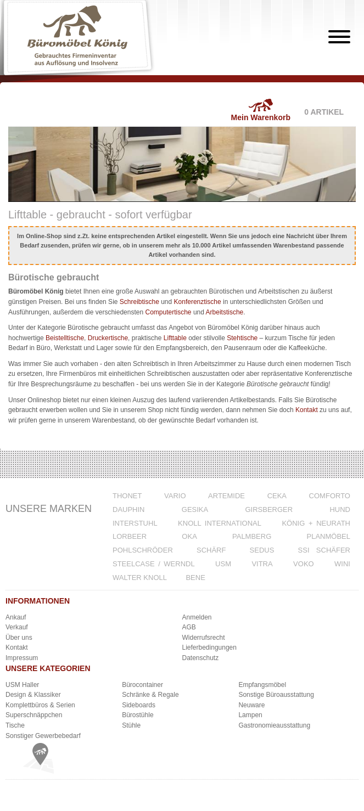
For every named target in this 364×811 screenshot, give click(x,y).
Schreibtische (139, 302)
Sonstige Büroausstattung (275, 695)
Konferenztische (197, 302)
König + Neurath (316, 523)
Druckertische (108, 338)
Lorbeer (130, 536)
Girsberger (269, 509)
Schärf (211, 550)
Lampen (250, 715)
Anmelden (197, 617)
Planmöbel (328, 536)
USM (223, 564)
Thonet (127, 496)
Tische (15, 725)
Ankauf (15, 617)
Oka (189, 536)
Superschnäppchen (33, 715)
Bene (195, 577)
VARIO (175, 496)
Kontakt (306, 410)
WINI (342, 564)
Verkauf (16, 627)
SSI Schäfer (324, 550)
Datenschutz (200, 658)
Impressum (21, 658)
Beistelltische (65, 338)
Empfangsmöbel (262, 685)
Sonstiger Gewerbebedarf (43, 736)
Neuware (251, 705)
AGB (189, 627)
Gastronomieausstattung (274, 725)
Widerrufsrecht (203, 637)
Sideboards (138, 705)
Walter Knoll (140, 577)
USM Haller (22, 685)
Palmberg (251, 536)
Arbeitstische (225, 312)
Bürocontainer (142, 685)
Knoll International (219, 523)
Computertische (168, 312)
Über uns (18, 637)
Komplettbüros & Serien (40, 705)
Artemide (226, 496)
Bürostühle (137, 715)
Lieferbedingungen (209, 647)
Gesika (195, 509)
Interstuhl (135, 523)
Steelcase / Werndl (154, 564)
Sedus (262, 550)
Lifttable (175, 338)
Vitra (261, 564)
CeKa (277, 496)
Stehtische (242, 338)
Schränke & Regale (150, 695)
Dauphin (129, 509)
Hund (339, 509)
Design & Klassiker (33, 695)
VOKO (303, 564)
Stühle (131, 725)
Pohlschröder (143, 550)
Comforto (329, 496)
